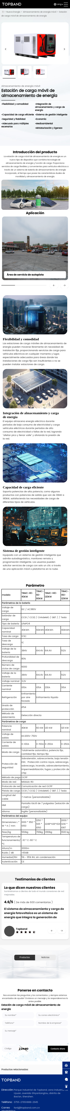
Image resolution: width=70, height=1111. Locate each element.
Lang (59, 4)
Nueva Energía (13, 12)
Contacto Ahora (58, 1049)
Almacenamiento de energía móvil (39, 12)
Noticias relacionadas (45, 958)
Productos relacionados (24, 958)
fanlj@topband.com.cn (27, 1108)
